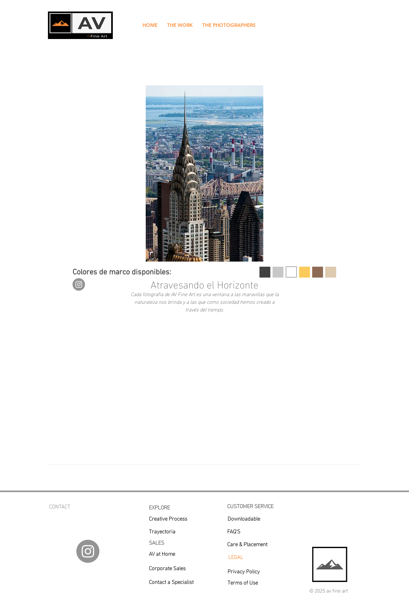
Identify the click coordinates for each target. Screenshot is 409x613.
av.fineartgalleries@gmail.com (83, 514)
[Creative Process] (175, 518)
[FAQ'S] (253, 530)
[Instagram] (79, 284)
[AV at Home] (163, 553)
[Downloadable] (244, 518)
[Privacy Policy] (254, 571)
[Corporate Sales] (175, 567)
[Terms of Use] (248, 582)
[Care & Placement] (253, 543)
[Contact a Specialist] (182, 581)
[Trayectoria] (171, 530)
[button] (179, 25)
